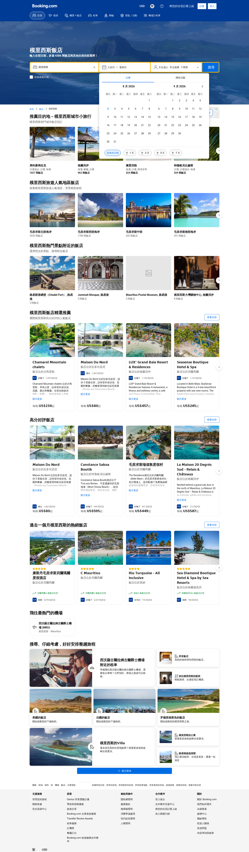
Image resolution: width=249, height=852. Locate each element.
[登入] (212, 6)
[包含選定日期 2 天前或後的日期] (145, 153)
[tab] (128, 77)
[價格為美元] (142, 6)
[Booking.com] (44, 6)
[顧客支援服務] (162, 6)
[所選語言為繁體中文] (152, 6)
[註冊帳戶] (201, 6)
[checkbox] (149, 100)
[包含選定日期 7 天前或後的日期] (175, 153)
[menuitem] (37, 15)
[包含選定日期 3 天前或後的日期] (160, 153)
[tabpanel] (154, 120)
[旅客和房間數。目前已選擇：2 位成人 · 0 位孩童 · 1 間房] (176, 67)
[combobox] (64, 67)
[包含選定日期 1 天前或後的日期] (129, 153)
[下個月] (202, 86)
